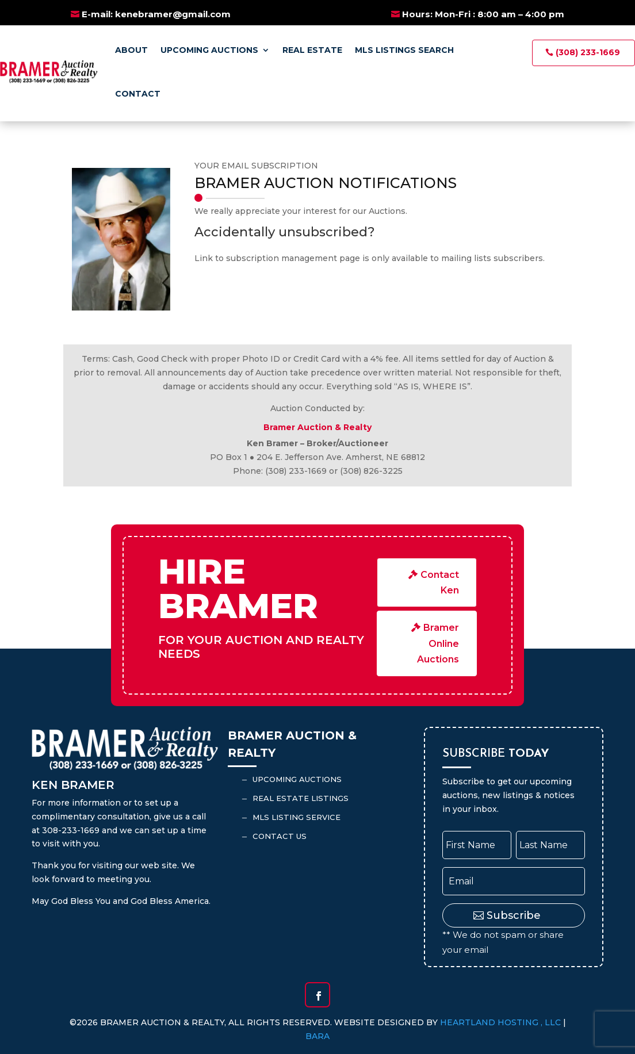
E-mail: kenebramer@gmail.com (156, 14)
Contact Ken (439, 582)
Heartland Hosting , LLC (500, 1022)
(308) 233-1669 (588, 52)
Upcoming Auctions (209, 50)
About (131, 50)
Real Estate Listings (301, 798)
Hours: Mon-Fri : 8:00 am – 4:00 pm (483, 14)
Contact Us (280, 836)
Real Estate (312, 50)
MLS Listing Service (297, 817)
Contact (137, 94)
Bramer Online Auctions (438, 643)
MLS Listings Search (404, 50)
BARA (317, 1036)
